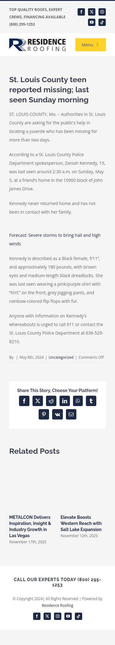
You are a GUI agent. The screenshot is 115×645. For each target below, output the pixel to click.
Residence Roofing (57, 605)
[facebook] (81, 12)
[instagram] (102, 12)
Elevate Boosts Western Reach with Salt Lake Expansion (81, 523)
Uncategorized (61, 357)
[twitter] (91, 12)
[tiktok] (102, 22)
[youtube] (91, 22)
